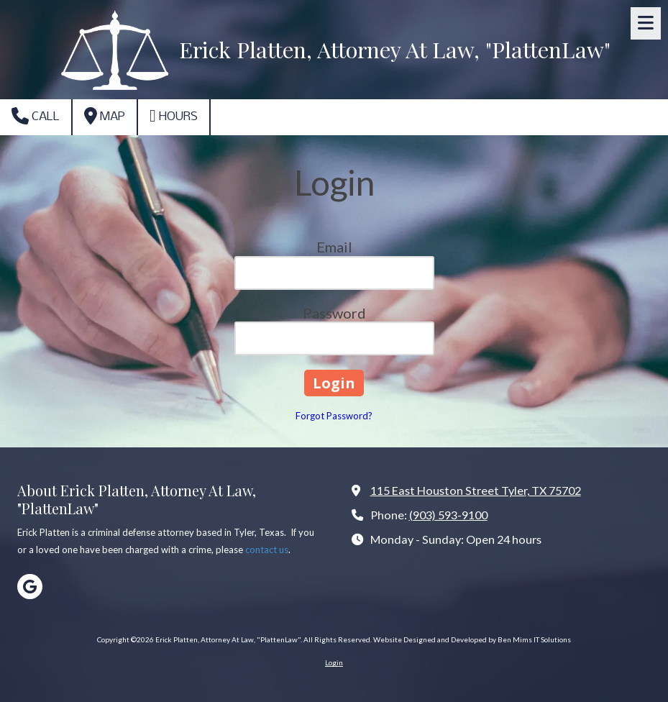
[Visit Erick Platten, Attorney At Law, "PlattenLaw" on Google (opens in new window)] (29, 586)
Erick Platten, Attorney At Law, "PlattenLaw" (394, 49)
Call (36, 115)
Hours (174, 115)
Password (334, 313)
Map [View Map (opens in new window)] (104, 115)
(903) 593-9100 (448, 514)
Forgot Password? (334, 415)
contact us (266, 549)
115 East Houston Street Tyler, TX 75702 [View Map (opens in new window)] (475, 490)
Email (334, 246)
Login (334, 662)
